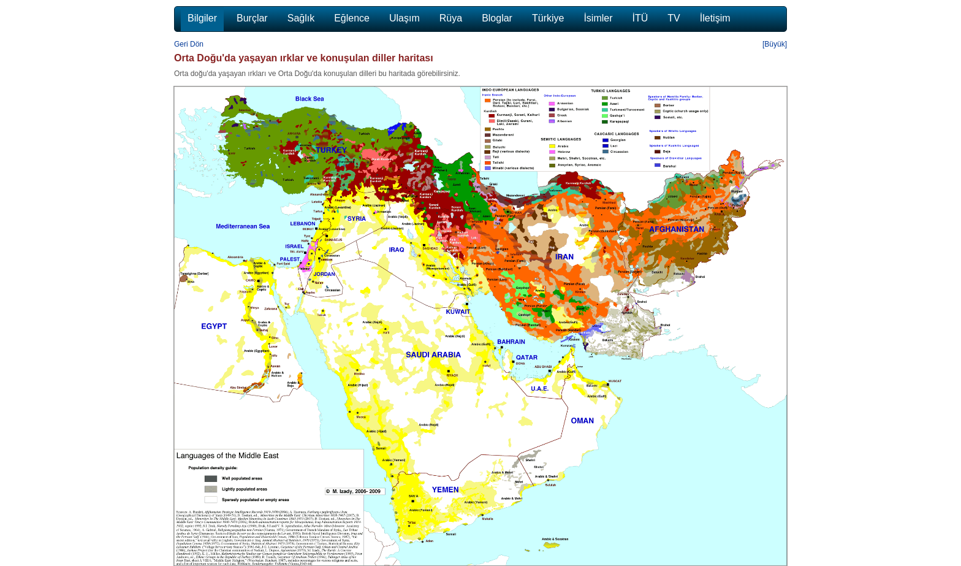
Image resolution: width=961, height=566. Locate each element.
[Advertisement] (842, 271)
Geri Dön (188, 44)
